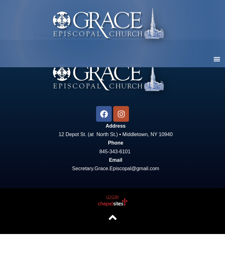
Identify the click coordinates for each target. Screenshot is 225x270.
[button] (217, 59)
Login (112, 232)
